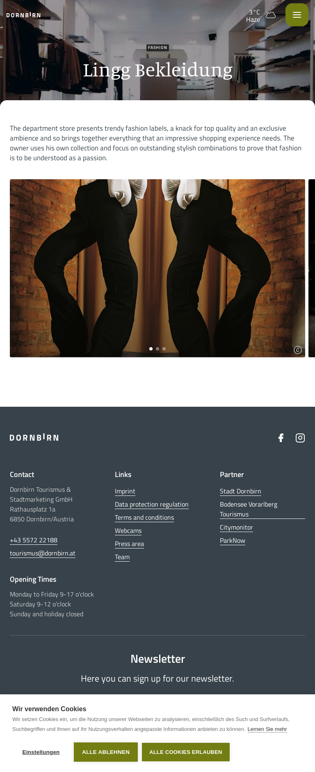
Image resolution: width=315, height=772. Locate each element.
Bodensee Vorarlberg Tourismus (248, 509)
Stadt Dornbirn (240, 491)
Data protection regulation (152, 504)
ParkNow (232, 540)
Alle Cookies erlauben (185, 752)
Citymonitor (236, 527)
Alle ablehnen (106, 752)
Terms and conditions (144, 517)
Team (122, 557)
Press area (129, 543)
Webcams (128, 530)
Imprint (125, 491)
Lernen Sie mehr (267, 729)
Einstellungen (40, 752)
